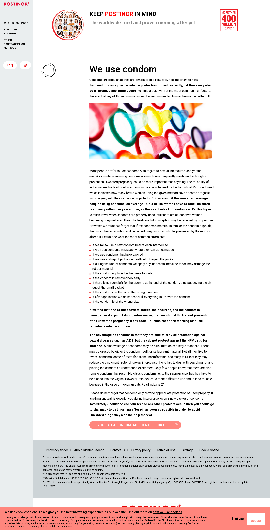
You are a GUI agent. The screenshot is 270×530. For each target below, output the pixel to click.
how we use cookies (167, 512)
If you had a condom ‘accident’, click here (133, 425)
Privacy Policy (65, 526)
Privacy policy (141, 450)
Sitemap (187, 450)
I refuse (238, 519)
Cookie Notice (209, 450)
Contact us (117, 450)
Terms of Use (166, 450)
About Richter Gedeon (89, 450)
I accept (256, 518)
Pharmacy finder (57, 450)
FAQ (10, 67)
